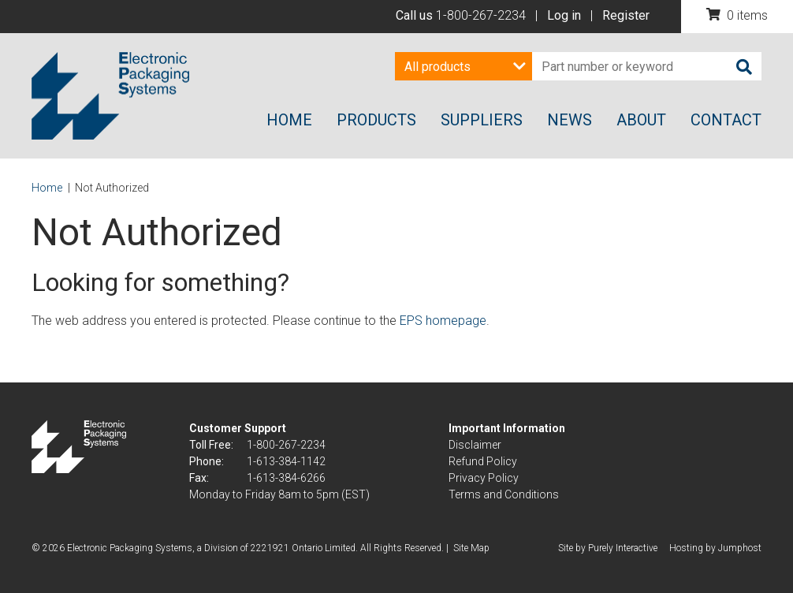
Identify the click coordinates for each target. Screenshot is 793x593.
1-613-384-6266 (286, 478)
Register (626, 15)
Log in (564, 15)
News (569, 119)
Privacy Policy (484, 478)
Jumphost (739, 548)
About (641, 119)
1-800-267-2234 (481, 15)
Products (376, 119)
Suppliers (482, 119)
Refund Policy (483, 461)
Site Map (471, 548)
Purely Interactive (622, 548)
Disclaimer (475, 444)
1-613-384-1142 (286, 461)
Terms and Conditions (504, 494)
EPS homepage (443, 320)
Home (289, 119)
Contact (726, 119)
